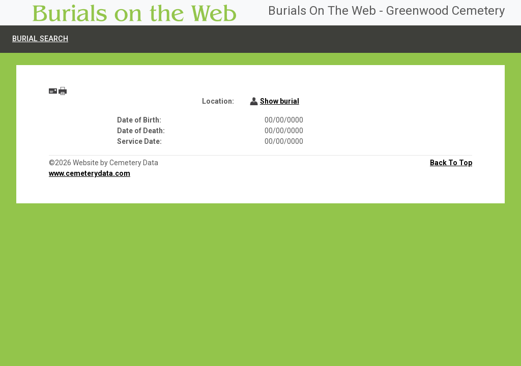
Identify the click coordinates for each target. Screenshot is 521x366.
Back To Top (451, 163)
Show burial (279, 101)
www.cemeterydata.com (89, 173)
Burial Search (40, 39)
